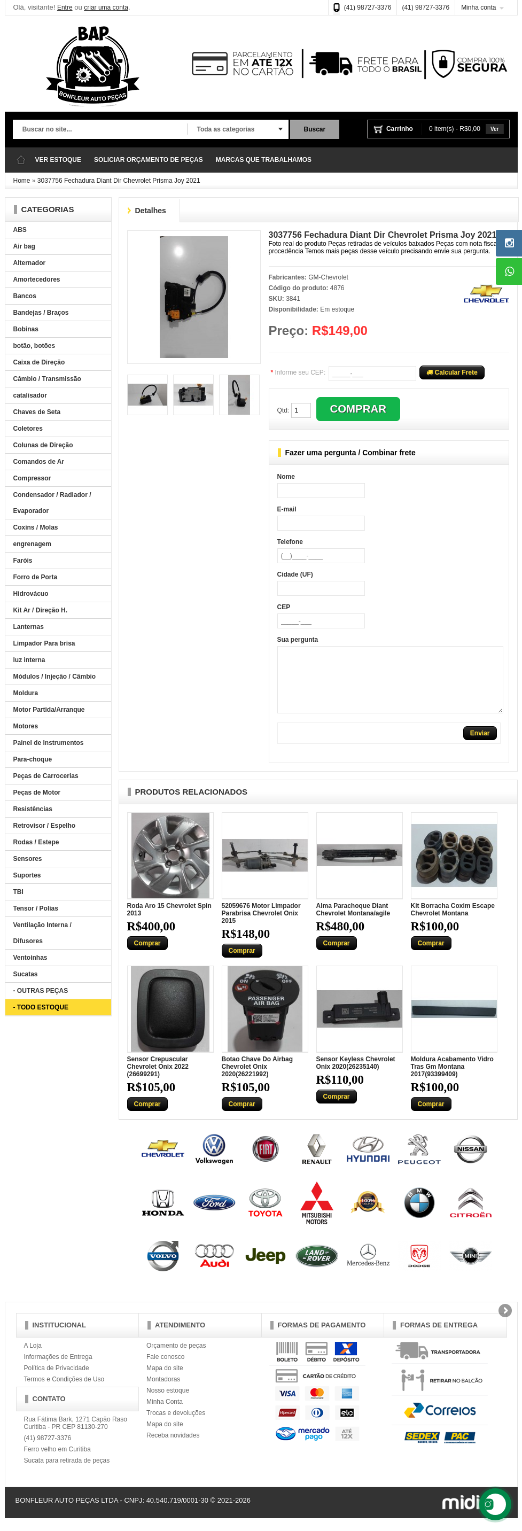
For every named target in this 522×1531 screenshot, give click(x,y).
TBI (18, 892)
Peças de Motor (37, 792)
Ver (494, 129)
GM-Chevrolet (328, 277)
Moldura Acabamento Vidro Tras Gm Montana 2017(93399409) (452, 1079)
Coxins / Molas (35, 527)
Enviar (480, 746)
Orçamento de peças (176, 1358)
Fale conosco (165, 1369)
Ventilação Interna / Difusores (42, 933)
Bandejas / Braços (41, 312)
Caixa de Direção (39, 362)
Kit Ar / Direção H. (40, 610)
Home (21, 180)
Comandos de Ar (39, 461)
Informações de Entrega (58, 1369)
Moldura (25, 693)
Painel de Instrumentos (48, 743)
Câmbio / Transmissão (47, 379)
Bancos (24, 296)
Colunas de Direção (43, 445)
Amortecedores (36, 279)
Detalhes (150, 210)
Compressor (32, 478)
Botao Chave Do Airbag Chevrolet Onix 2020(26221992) (257, 1079)
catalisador (30, 395)
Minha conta (478, 7)
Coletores (28, 428)
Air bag (24, 246)
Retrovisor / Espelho (44, 825)
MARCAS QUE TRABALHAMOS (263, 160)
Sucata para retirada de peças (67, 1473)
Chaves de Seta (37, 412)
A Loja (33, 1358)
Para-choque (32, 759)
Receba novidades (172, 1448)
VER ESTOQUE (58, 160)
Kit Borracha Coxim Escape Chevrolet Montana (453, 922)
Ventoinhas (30, 957)
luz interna (29, 660)
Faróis (23, 560)
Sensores (27, 858)
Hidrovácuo (31, 593)
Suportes (27, 875)
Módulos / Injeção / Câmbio (54, 676)
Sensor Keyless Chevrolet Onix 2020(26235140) (355, 1075)
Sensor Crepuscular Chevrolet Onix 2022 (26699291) (158, 1079)
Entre (65, 7)
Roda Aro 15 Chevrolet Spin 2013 (169, 922)
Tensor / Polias (35, 908)
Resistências (32, 809)
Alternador (29, 263)
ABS (20, 230)
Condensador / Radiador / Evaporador (52, 503)
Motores (25, 726)
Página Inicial (21, 160)
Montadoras (163, 1392)
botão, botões (34, 345)
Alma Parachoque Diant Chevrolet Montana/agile (353, 922)
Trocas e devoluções (175, 1425)
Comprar (147, 956)
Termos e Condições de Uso (64, 1392)
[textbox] (99, 130)
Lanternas (28, 627)
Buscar (315, 129)
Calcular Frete (451, 372)
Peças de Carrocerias (46, 776)
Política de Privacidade (56, 1381)
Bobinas (25, 329)
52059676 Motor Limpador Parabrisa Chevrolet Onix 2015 (261, 926)
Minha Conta (164, 1414)
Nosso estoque (167, 1403)
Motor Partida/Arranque (49, 709)
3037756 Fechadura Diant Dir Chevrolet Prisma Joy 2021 (118, 180)
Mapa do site (164, 1381)
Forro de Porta (35, 577)
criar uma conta (106, 7)
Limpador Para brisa (44, 643)
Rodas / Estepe (36, 842)
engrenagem (32, 544)
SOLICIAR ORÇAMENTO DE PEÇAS (148, 160)
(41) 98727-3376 (368, 7)
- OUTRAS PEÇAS (40, 990)
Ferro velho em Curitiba (57, 1462)
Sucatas (25, 974)
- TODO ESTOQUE (41, 1007)
